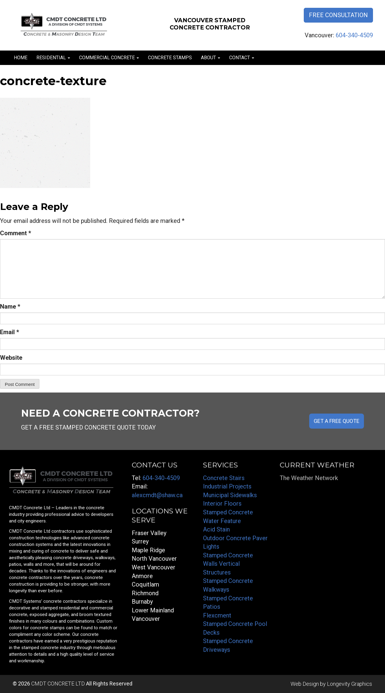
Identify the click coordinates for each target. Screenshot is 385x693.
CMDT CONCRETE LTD (58, 683)
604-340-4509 (354, 35)
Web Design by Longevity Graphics (331, 684)
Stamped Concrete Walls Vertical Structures (228, 564)
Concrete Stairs (224, 478)
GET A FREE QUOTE (336, 421)
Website (11, 357)
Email (9, 332)
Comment (15, 233)
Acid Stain (216, 529)
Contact (241, 57)
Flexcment (217, 615)
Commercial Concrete (109, 57)
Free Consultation (338, 15)
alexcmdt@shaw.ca (157, 495)
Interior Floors (222, 503)
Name (10, 306)
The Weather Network (309, 478)
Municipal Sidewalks (230, 495)
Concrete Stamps (170, 57)
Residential (53, 57)
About (210, 57)
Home (20, 57)
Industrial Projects (227, 486)
